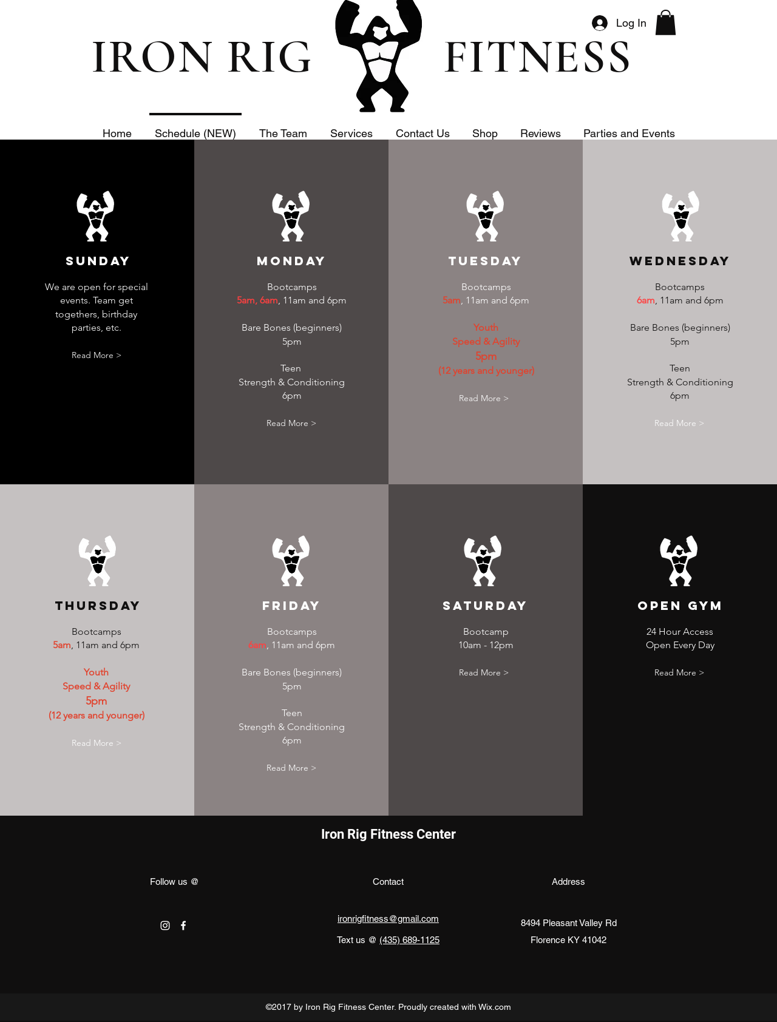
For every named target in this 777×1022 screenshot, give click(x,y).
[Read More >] (96, 356)
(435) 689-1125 (409, 940)
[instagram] (165, 925)
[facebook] (183, 925)
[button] (665, 22)
